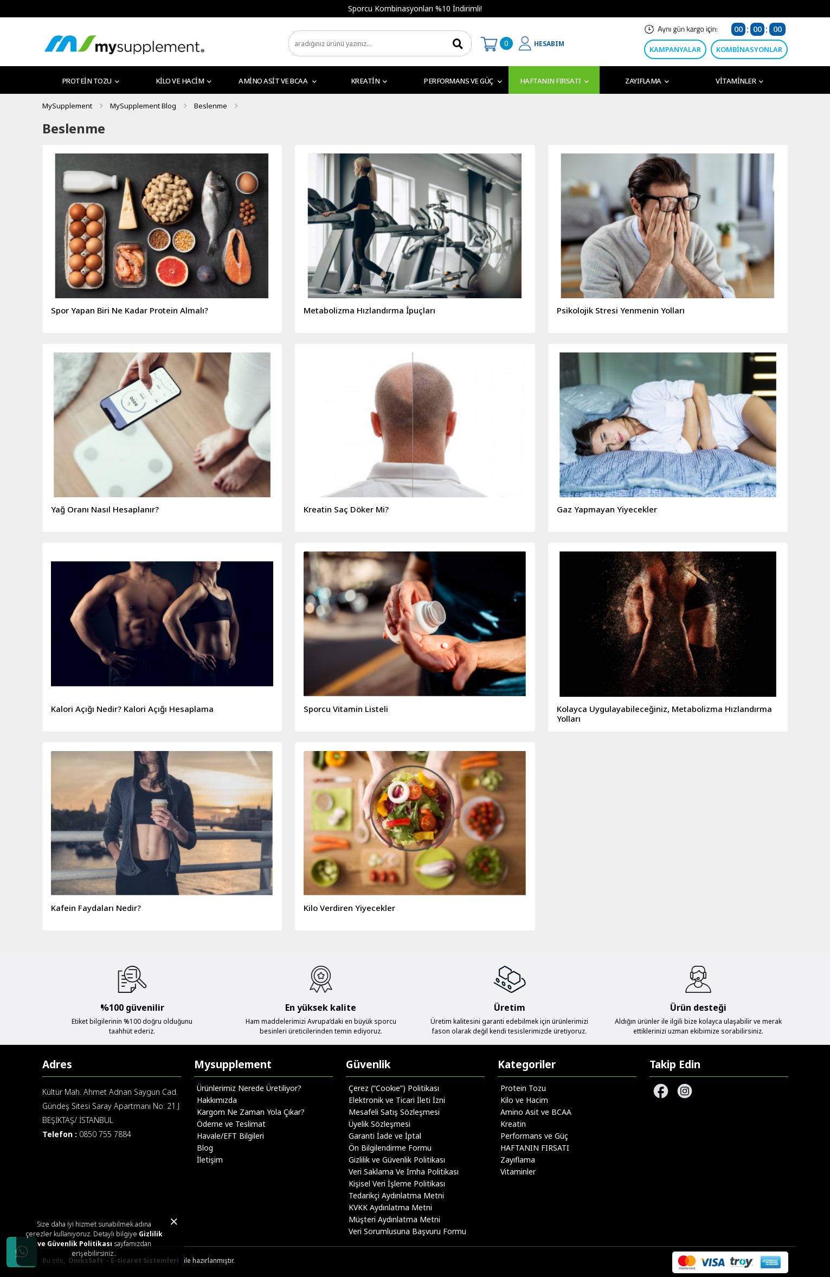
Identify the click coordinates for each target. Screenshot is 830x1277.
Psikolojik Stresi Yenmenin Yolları (621, 310)
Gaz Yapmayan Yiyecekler (607, 509)
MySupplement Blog (143, 106)
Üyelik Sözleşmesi (379, 1124)
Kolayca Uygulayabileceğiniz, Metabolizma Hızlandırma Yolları (664, 713)
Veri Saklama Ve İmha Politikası (404, 1171)
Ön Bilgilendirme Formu (390, 1148)
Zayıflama (646, 81)
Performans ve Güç (463, 81)
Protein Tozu (90, 81)
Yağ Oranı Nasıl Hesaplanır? (105, 509)
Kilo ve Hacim (183, 81)
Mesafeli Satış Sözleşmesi (394, 1112)
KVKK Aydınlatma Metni (390, 1207)
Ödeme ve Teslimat (231, 1124)
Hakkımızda (217, 1100)
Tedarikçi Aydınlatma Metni (396, 1195)
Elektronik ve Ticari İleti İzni (397, 1100)
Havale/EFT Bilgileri (230, 1136)
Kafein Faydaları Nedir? (96, 907)
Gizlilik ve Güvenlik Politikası (100, 1238)
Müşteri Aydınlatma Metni (394, 1219)
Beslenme (210, 106)
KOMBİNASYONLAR (749, 49)
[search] (380, 43)
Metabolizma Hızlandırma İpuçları (369, 310)
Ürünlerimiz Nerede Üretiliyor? (249, 1088)
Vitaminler (739, 81)
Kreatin (369, 81)
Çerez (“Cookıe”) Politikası (394, 1088)
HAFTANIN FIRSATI (554, 81)
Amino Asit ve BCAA (277, 81)
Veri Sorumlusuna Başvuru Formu (407, 1231)
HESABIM (549, 43)
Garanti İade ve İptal (385, 1136)
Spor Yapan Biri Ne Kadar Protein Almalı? (129, 310)
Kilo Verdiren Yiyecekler (349, 907)
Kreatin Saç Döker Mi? (346, 509)
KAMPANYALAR (675, 49)
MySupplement (67, 106)
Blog (205, 1148)
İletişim (210, 1159)
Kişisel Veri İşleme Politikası (397, 1183)
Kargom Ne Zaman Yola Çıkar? (251, 1112)
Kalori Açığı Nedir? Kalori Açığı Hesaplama (132, 708)
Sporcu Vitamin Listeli (346, 708)
